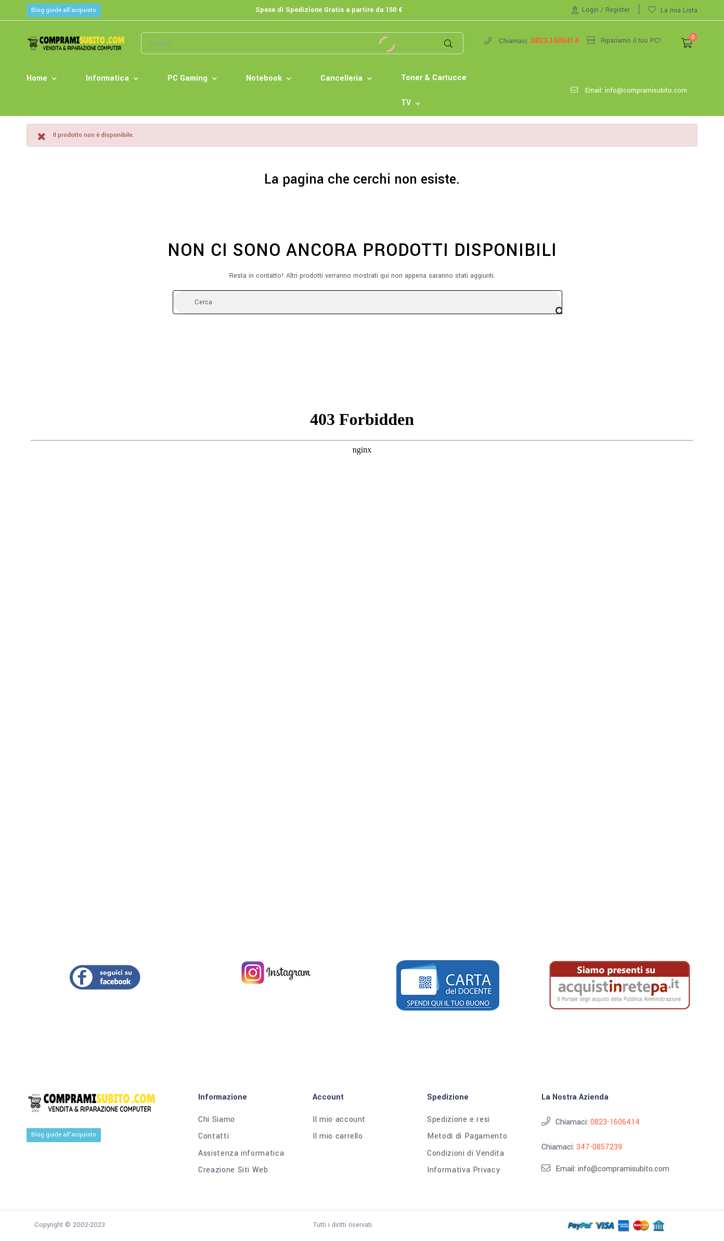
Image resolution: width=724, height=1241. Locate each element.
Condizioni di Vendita (466, 1153)
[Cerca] (367, 302)
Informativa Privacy (463, 1170)
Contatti (213, 1136)
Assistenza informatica (241, 1153)
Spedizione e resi (458, 1119)
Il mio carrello (338, 1136)
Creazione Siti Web (233, 1170)
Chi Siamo (216, 1119)
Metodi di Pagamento (467, 1136)
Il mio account (339, 1119)
